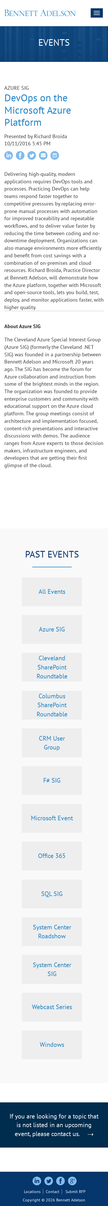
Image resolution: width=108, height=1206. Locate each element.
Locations (32, 1191)
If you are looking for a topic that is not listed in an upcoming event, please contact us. (54, 1125)
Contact (52, 1191)
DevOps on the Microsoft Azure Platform (37, 110)
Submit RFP (75, 1191)
